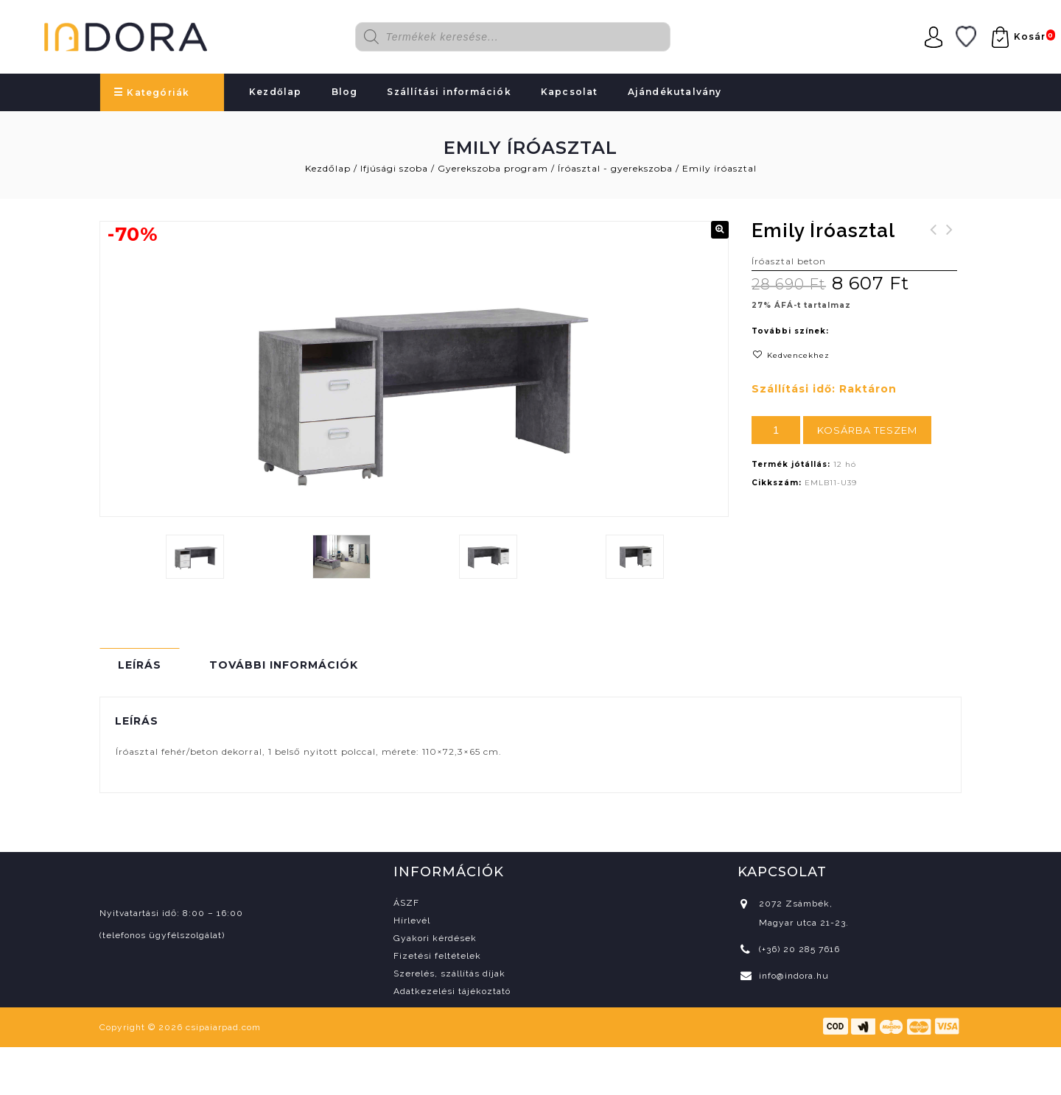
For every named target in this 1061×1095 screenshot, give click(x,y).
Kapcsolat (569, 91)
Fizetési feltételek (437, 956)
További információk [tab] (283, 665)
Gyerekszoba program (493, 168)
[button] (720, 230)
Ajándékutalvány (675, 91)
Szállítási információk (449, 91)
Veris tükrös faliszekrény (950, 247)
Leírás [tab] (139, 665)
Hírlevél (411, 920)
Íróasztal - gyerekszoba (615, 168)
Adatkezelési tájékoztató (452, 991)
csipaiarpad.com (223, 1027)
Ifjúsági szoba (394, 168)
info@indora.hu (794, 976)
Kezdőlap (275, 91)
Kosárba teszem (867, 430)
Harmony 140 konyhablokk (933, 247)
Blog (345, 91)
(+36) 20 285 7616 (799, 949)
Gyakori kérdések (435, 938)
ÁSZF (406, 903)
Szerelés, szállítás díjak (449, 973)
